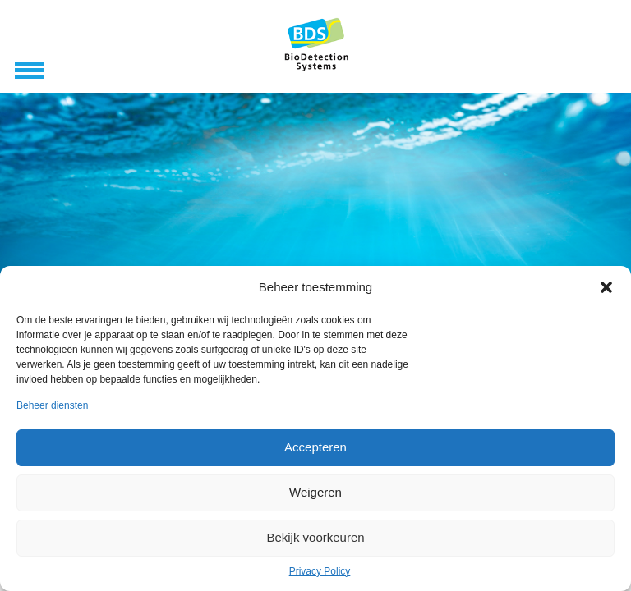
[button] (606, 287)
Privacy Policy (320, 571)
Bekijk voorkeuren (315, 537)
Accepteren (315, 447)
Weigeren (315, 492)
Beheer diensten (52, 405)
